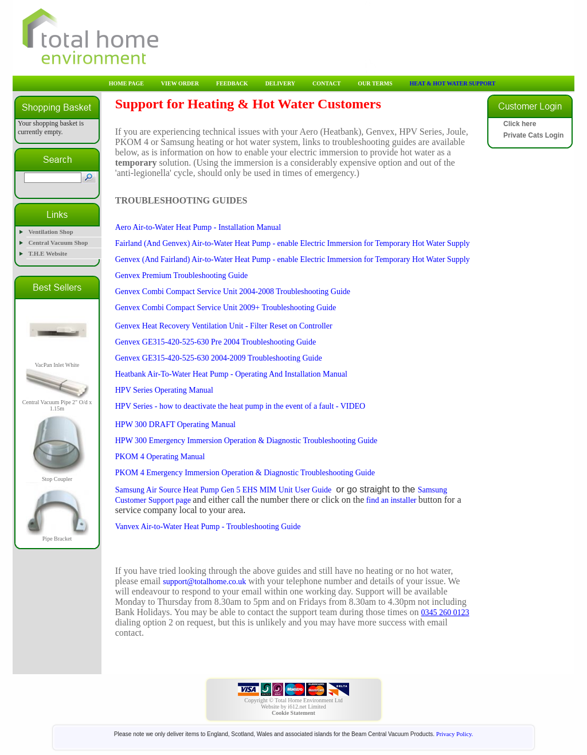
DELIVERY (280, 83)
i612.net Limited (307, 706)
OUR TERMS (375, 83)
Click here (519, 124)
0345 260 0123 (445, 612)
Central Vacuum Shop (58, 242)
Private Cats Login (533, 135)
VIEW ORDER (180, 83)
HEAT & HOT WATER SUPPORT (452, 83)
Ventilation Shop (50, 231)
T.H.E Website (47, 253)
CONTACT (326, 83)
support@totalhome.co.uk (204, 581)
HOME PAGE (126, 83)
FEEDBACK (232, 83)
